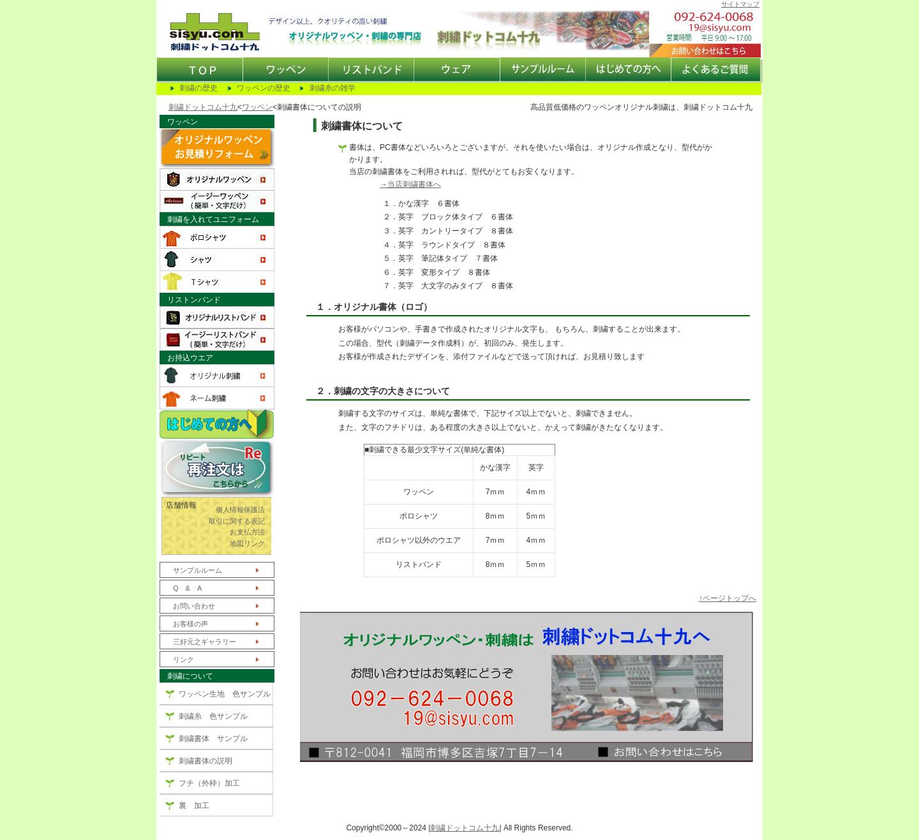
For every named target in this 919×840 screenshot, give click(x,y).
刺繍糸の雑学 (332, 88)
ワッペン (257, 107)
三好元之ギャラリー (204, 641)
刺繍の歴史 (198, 88)
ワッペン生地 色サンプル (225, 693)
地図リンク (247, 543)
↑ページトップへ (727, 598)
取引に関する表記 (237, 521)
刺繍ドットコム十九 (202, 107)
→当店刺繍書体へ (410, 184)
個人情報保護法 (240, 509)
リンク (183, 659)
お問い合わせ (194, 606)
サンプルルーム (197, 570)
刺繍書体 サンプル (213, 738)
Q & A (187, 588)
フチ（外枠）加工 (209, 783)
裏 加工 (194, 805)
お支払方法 (247, 532)
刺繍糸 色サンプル (213, 716)
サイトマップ (740, 4)
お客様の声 (190, 624)
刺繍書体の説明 (205, 760)
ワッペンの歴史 (263, 88)
